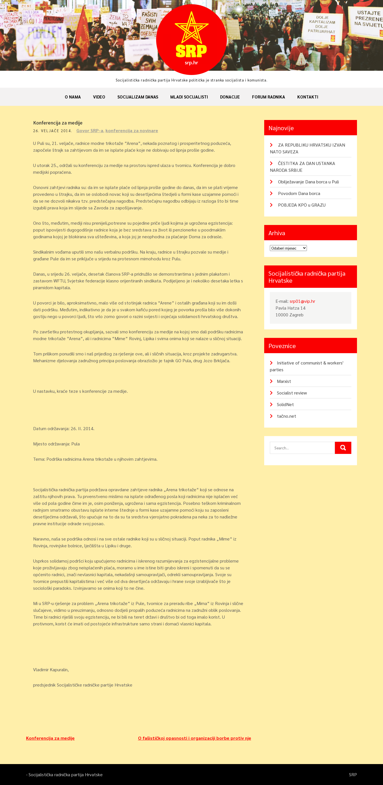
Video (99, 96)
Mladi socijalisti (189, 96)
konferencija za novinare (132, 130)
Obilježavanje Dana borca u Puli (308, 182)
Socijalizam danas (137, 96)
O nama (73, 96)
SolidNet (285, 404)
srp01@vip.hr (302, 301)
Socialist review (292, 393)
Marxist (284, 381)
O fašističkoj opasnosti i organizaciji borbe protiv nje (194, 738)
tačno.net (286, 416)
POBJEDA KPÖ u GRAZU (302, 205)
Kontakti (307, 96)
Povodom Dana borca (299, 193)
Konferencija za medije (50, 738)
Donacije (230, 96)
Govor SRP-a (89, 130)
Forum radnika (268, 96)
